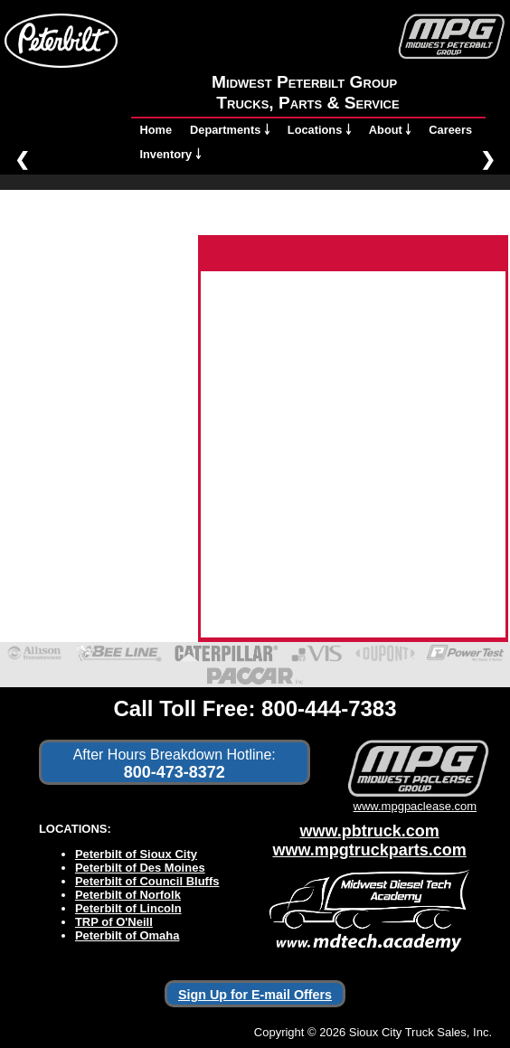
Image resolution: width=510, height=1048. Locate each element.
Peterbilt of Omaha (127, 935)
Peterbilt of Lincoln (128, 908)
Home (156, 130)
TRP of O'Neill (114, 922)
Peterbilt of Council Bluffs (147, 881)
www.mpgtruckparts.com (369, 850)
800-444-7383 (328, 708)
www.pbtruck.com (369, 831)
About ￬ (390, 130)
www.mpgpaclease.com (414, 799)
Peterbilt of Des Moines (140, 867)
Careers (450, 130)
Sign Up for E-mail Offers (255, 994)
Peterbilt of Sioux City (136, 854)
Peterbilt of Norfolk (128, 895)
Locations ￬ (319, 130)
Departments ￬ (229, 130)
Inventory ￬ (170, 154)
